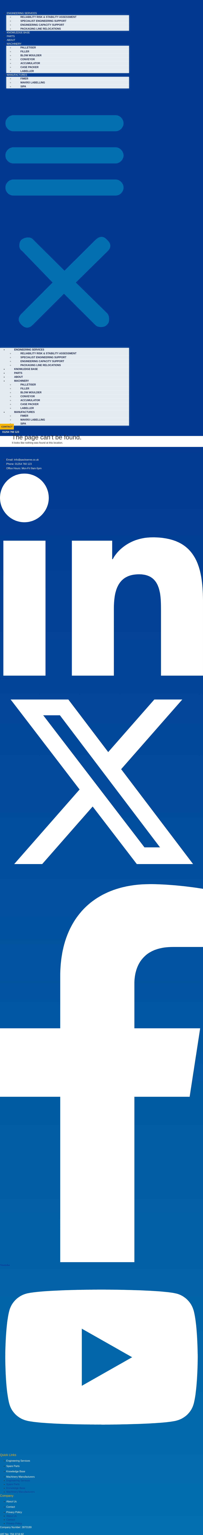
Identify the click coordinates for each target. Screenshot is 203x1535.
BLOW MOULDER (30, 55)
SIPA (23, 86)
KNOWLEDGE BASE (18, 32)
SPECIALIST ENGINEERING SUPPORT (43, 21)
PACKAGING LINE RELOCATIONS (40, 28)
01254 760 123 (10, 432)
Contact (10, 1507)
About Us (11, 1501)
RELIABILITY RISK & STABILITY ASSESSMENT (48, 17)
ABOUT (11, 40)
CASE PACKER (29, 67)
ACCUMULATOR (30, 63)
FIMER (24, 78)
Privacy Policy (14, 1512)
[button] (64, 218)
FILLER (24, 51)
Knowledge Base (15, 1471)
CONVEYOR (27, 59)
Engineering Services (18, 1460)
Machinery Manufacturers (20, 1476)
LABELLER (27, 71)
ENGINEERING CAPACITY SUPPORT (42, 25)
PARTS (11, 36)
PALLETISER (28, 47)
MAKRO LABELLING (32, 82)
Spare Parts (12, 1466)
